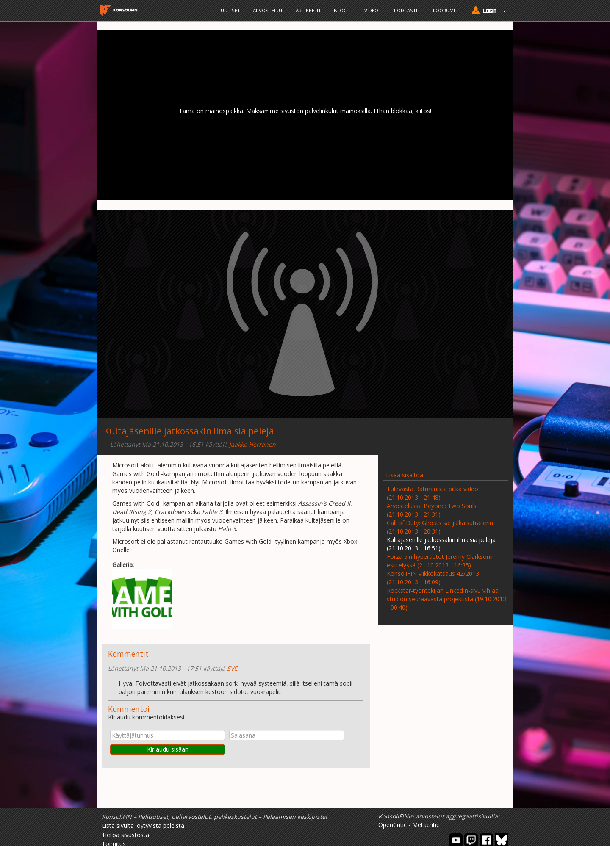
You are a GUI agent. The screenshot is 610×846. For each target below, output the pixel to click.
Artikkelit (308, 10)
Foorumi (444, 10)
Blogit (343, 10)
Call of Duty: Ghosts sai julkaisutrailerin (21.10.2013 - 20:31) (440, 527)
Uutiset (230, 10)
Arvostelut (268, 10)
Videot (372, 10)
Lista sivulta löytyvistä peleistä (143, 825)
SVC (232, 668)
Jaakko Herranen (252, 444)
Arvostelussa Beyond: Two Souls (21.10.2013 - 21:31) (432, 510)
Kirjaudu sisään (168, 749)
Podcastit (407, 10)
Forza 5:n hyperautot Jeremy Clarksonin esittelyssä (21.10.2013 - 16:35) (441, 561)
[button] (487, 11)
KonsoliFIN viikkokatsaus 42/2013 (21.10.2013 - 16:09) (433, 578)
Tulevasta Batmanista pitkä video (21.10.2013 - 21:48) (432, 493)
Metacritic (425, 825)
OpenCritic (392, 825)
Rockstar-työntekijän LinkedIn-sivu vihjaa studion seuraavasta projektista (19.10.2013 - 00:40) (446, 598)
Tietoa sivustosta (125, 835)
